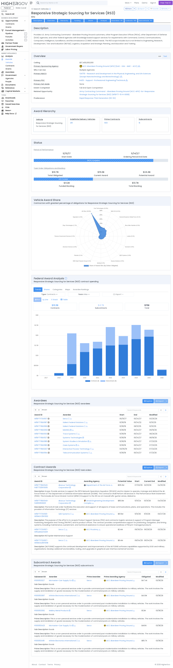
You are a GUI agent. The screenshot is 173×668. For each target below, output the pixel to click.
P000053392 (39, 610)
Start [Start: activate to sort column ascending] (122, 415)
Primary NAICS (40, 73)
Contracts (10, 24)
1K (139, 123)
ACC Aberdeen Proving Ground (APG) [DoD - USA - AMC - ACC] (110, 66)
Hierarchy (64, 21)
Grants (8, 27)
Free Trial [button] (166, 3)
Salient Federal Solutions (73, 422)
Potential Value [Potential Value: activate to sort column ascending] (125, 481)
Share (90, 21)
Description (37, 21)
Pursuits (9, 36)
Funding (77, 21)
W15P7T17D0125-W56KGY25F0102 (41, 515)
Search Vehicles (40, 9)
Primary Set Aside (41, 84)
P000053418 (39, 640)
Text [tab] (165, 56)
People (8, 81)
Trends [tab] (38, 289)
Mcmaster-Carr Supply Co (60, 580)
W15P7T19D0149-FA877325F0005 (41, 486)
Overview (51, 21)
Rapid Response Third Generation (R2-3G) (98, 98)
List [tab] (159, 56)
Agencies (10, 78)
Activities (9, 40)
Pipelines (9, 33)
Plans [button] (136, 3)
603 (106, 123)
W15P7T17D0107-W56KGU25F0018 (41, 541)
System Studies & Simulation (75, 441)
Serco (65, 418)
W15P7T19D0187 (40, 422)
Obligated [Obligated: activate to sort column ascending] (145, 577)
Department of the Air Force (99, 485)
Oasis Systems (69, 445)
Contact (42, 664)
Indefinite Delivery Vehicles (82, 119)
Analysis (104, 21)
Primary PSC (39, 80)
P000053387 (39, 595)
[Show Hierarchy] (139, 66)
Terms (50, 664)
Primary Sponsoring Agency (46, 66)
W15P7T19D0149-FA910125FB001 (41, 502)
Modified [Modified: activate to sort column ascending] (153, 415)
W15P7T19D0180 (40, 445)
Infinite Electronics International (62, 595)
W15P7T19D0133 (40, 434)
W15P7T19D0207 (41, 449)
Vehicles (9, 62)
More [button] (127, 3)
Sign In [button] (153, 3)
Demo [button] (144, 3)
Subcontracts (145, 119)
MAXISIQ (66, 430)
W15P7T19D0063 (41, 430)
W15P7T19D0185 (40, 441)
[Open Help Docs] (50, 9)
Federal (7, 8)
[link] (165, 410)
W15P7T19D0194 (40, 453)
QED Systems (64, 514)
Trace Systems (69, 434)
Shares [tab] (47, 289)
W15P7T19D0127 (40, 437)
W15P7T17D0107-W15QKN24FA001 (41, 530)
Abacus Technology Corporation (67, 486)
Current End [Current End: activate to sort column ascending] (149, 481)
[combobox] (71, 3)
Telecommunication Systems (75, 453)
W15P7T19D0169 (40, 426)
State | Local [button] (21, 8)
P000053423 (39, 625)
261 (71, 123)
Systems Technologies (72, 437)
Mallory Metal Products (59, 610)
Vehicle (39, 119)
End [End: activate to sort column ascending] (135, 415)
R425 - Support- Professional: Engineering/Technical (102, 80)
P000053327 (39, 580)
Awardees (117, 21)
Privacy (57, 664)
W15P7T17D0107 (40, 418)
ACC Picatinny (93, 529)
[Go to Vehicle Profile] (48, 418)
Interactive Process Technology (76, 449)
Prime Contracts (112, 119)
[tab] (37, 299)
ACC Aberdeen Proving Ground (100, 514)
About (34, 664)
